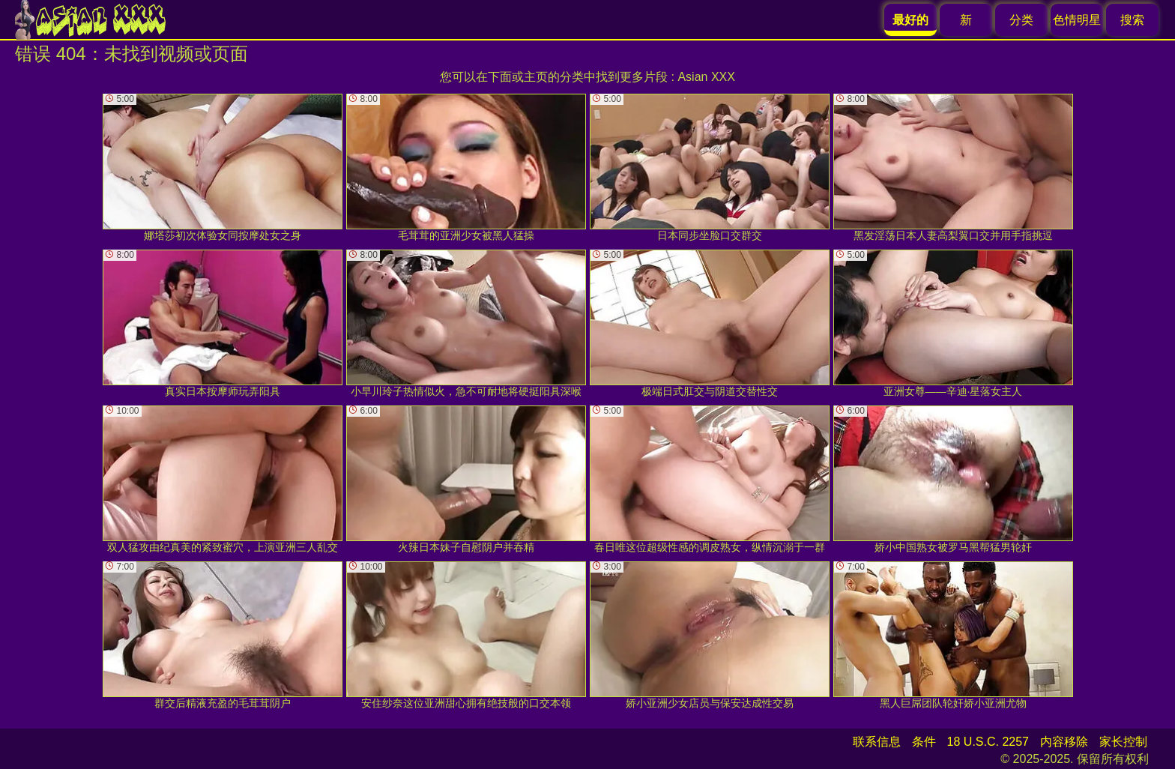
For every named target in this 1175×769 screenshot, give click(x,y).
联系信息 (877, 741)
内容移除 (1064, 741)
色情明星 (1077, 19)
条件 (924, 741)
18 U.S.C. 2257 (988, 741)
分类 (1021, 19)
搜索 (1132, 19)
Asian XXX (705, 76)
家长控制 (1123, 741)
